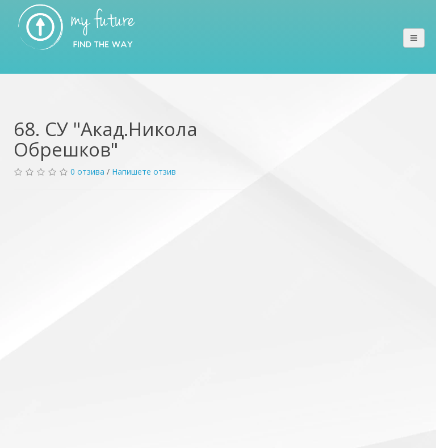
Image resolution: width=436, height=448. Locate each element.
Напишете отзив (144, 171)
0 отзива (87, 171)
